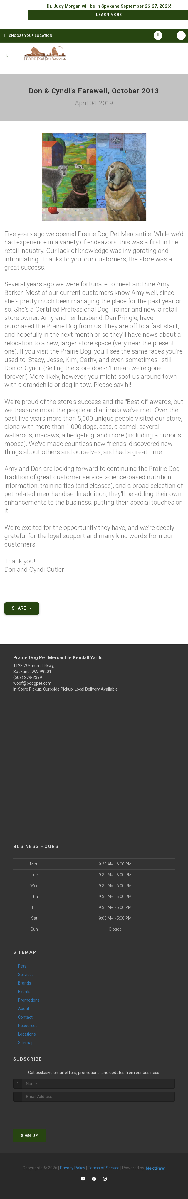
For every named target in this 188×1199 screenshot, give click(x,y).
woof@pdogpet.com (32, 683)
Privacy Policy (72, 1168)
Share (22, 608)
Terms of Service (104, 1168)
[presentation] (44, 1113)
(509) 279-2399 (27, 677)
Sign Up (29, 1135)
